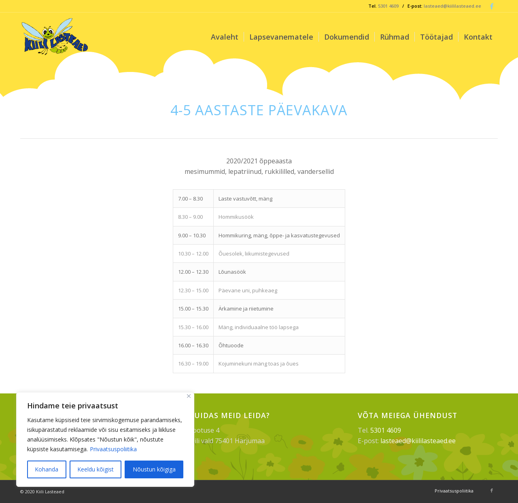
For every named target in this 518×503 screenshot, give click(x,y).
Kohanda (46, 469)
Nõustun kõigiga (154, 469)
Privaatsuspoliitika (113, 449)
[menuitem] (225, 37)
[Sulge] (189, 396)
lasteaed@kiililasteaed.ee (452, 6)
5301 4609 (388, 6)
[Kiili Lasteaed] (55, 37)
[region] (105, 439)
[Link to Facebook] (492, 6)
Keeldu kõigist (95, 469)
